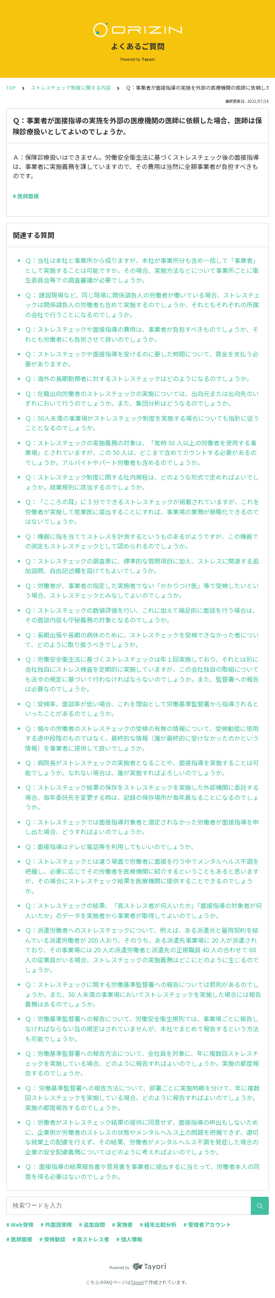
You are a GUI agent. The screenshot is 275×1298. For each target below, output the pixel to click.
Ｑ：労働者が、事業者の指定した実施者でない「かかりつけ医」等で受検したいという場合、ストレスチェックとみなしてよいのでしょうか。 (142, 590)
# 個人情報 (129, 1239)
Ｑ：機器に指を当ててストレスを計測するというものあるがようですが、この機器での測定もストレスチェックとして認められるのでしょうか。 (141, 541)
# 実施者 (122, 1224)
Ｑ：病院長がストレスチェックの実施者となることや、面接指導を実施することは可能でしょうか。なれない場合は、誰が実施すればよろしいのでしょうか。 (142, 767)
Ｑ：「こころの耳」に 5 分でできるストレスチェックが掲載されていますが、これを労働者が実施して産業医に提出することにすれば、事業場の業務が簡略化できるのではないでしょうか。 (142, 511)
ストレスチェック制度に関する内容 (71, 87)
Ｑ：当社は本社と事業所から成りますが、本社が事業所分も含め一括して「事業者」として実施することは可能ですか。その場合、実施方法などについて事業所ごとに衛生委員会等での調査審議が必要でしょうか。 (142, 270)
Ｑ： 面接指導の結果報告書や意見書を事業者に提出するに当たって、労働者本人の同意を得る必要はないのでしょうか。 (142, 1171)
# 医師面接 (26, 196)
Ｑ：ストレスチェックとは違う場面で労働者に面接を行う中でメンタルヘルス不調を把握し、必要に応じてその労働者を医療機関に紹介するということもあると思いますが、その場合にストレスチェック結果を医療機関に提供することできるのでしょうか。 (142, 875)
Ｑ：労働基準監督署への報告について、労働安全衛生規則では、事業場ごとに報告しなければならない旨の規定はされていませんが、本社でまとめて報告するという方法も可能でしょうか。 (142, 1028)
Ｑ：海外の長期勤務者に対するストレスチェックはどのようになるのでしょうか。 (139, 378)
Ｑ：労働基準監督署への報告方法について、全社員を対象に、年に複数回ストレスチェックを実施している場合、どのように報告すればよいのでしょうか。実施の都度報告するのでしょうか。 (142, 1063)
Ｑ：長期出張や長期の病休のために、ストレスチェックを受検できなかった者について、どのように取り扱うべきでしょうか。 (142, 639)
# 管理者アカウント (207, 1224)
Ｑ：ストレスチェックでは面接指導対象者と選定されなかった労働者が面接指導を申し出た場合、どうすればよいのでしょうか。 (142, 826)
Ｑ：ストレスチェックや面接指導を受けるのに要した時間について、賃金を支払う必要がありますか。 (141, 358)
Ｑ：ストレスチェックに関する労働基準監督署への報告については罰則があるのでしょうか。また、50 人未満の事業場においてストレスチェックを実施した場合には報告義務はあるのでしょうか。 (143, 994)
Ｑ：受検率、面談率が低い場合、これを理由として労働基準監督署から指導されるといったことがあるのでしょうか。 (142, 708)
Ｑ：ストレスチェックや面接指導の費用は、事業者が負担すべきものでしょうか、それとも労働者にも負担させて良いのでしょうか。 (141, 334)
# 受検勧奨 (52, 1239)
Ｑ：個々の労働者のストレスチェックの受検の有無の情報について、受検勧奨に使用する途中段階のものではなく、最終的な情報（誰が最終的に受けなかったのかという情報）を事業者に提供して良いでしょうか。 (142, 738)
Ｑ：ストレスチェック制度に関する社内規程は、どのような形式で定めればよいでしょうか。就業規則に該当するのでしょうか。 (142, 482)
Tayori (137, 1282)
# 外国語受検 (56, 1224)
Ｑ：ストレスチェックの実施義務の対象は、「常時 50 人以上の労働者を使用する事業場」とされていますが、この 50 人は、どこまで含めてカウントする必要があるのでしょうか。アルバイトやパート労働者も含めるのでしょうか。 (141, 452)
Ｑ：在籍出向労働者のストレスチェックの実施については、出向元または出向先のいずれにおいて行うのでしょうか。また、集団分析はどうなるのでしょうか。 (142, 398)
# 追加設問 (92, 1224)
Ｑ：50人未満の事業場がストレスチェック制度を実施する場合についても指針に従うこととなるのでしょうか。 (142, 423)
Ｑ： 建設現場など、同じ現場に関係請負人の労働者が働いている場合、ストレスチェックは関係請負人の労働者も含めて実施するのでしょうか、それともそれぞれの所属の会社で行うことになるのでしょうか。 (142, 304)
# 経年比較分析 (158, 1224)
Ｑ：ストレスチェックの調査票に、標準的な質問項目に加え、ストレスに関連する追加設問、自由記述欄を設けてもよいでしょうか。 (142, 565)
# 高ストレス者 (90, 1239)
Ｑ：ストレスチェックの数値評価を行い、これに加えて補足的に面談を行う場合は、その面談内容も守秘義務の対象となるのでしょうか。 (141, 615)
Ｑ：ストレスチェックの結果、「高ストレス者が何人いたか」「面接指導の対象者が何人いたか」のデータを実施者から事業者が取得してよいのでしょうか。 (143, 910)
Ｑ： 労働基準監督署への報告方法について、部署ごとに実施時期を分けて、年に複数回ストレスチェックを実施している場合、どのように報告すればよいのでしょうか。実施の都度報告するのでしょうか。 (142, 1097)
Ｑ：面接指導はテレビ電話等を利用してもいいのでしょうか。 (111, 846)
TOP (11, 87)
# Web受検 (19, 1224)
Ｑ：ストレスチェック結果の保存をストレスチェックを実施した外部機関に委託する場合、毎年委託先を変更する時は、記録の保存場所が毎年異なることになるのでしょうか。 (142, 797)
